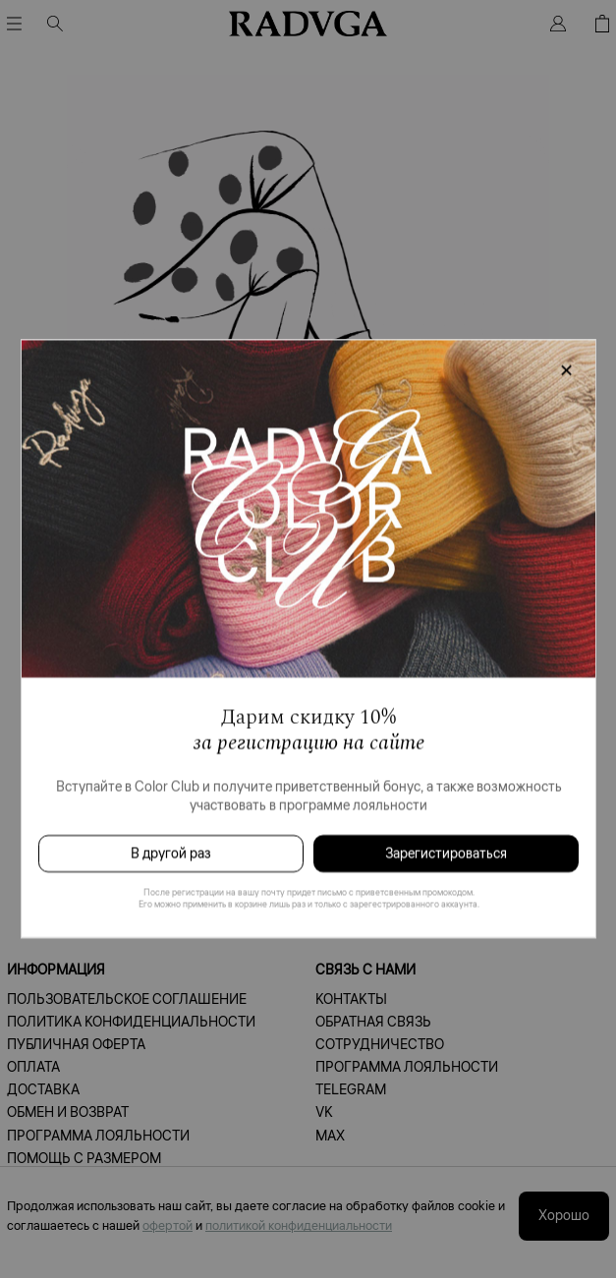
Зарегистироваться (446, 853)
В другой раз (170, 853)
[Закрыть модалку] (565, 371)
